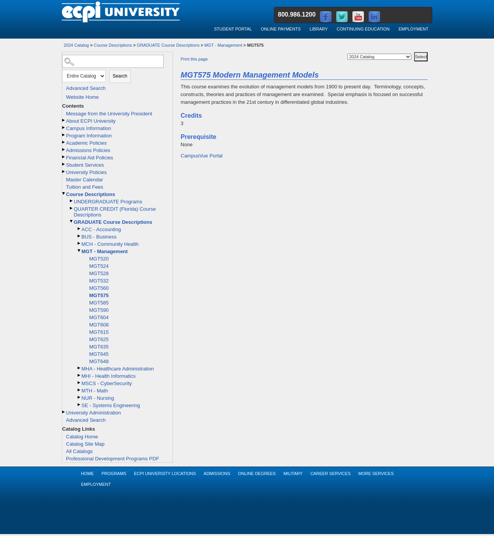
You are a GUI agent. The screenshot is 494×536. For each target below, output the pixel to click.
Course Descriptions (113, 45)
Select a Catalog (413, 51)
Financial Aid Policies (89, 158)
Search (120, 76)
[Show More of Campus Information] (64, 127)
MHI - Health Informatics (108, 376)
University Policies (86, 172)
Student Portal (233, 29)
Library (319, 29)
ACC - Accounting (101, 229)
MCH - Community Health (110, 244)
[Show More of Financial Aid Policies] (64, 157)
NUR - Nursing (97, 398)
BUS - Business (99, 237)
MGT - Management (223, 45)
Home (87, 473)
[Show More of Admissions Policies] (64, 149)
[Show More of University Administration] (64, 412)
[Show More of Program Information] (64, 135)
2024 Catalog (76, 45)
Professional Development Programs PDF (112, 459)
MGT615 (99, 332)
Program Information (89, 136)
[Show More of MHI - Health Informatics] (79, 375)
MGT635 (99, 347)
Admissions (217, 473)
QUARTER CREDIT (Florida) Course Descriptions (115, 212)
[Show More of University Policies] (64, 171)
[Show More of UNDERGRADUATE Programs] (72, 201)
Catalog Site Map (85, 444)
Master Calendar (84, 180)
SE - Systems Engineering (110, 405)
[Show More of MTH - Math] (79, 390)
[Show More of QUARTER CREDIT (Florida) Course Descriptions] (72, 208)
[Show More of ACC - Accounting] (79, 228)
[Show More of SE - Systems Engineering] (79, 404)
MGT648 (99, 361)
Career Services (330, 473)
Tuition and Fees (84, 187)
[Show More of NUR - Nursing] (79, 397)
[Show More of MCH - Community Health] (79, 243)
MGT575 (99, 295)
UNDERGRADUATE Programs (108, 202)
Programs (114, 473)
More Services (376, 473)
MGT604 (99, 317)
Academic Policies (86, 143)
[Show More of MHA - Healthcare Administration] (79, 368)
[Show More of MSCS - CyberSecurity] (79, 382)
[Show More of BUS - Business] (79, 236)
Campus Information (88, 128)
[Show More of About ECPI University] (64, 120)
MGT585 (99, 303)
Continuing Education (363, 29)
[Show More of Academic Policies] (64, 142)
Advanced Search (86, 88)
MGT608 (99, 325)
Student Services (85, 165)
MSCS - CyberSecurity (106, 383)
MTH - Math (94, 391)
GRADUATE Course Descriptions (168, 45)
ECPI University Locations (165, 473)
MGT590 (99, 310)
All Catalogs (79, 451)
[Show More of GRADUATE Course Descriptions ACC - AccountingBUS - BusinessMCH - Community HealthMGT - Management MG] (72, 221)
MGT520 (99, 259)
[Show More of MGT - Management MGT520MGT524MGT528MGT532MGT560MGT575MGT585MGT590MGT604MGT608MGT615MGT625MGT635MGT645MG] (79, 250)
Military (293, 473)
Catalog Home (82, 437)
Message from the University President (109, 114)
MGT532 (99, 281)
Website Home (82, 97)
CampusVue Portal (202, 156)
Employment (413, 29)
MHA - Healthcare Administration (117, 369)
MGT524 (99, 266)
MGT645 (99, 354)
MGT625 (99, 339)
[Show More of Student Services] (64, 164)
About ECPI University (91, 121)
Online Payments (281, 29)
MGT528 (99, 273)
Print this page (194, 59)
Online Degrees (257, 473)
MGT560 (99, 288)
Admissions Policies (88, 150)
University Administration (93, 413)
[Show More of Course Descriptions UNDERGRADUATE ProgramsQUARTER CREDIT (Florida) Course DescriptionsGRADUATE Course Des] (64, 193)
